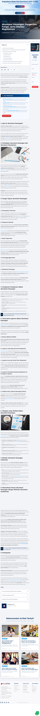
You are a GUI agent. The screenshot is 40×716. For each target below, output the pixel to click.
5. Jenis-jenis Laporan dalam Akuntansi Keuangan (11, 63)
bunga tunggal (17, 465)
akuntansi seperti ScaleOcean (13, 603)
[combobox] (33, 75)
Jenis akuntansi (3, 242)
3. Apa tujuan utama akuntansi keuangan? (10, 623)
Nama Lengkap (34, 60)
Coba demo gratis (24, 567)
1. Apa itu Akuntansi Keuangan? (8, 48)
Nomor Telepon (34, 73)
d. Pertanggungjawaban (7, 58)
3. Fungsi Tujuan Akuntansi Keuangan (9, 51)
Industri (33, 77)
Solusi (33, 81)
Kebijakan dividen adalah (5, 261)
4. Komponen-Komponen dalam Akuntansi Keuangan (12, 61)
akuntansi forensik (7, 198)
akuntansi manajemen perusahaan (22, 283)
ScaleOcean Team (6, 32)
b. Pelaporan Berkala (7, 54)
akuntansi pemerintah (10, 422)
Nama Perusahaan (35, 64)
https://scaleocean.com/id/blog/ (11, 629)
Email (33, 68)
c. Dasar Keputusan (6, 56)
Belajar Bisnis (5, 21)
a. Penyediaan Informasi (7, 53)
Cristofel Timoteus (4, 672)
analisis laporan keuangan (5, 348)
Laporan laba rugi (4, 374)
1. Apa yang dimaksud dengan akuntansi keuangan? (11, 615)
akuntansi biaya (4, 181)
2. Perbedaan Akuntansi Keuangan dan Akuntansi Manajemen (13, 49)
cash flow (5, 386)
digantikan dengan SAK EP (22, 499)
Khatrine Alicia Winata (24, 672)
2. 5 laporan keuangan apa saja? (8, 619)
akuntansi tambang (8, 150)
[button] (20, 13)
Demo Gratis (35, 86)
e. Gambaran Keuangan (7, 59)
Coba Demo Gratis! (6, 115)
